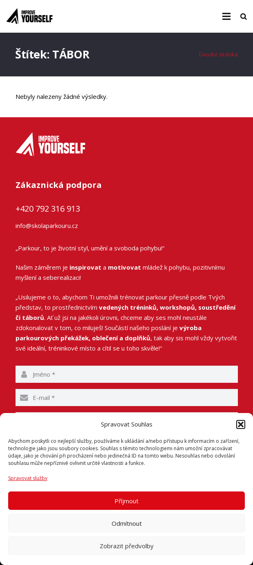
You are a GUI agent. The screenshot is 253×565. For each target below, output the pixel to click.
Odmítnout (127, 523)
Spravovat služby (27, 478)
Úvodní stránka (218, 54)
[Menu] (226, 16)
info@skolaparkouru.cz (47, 225)
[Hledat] (243, 16)
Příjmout (126, 501)
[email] (127, 397)
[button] (241, 424)
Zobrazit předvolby (127, 546)
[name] (127, 374)
